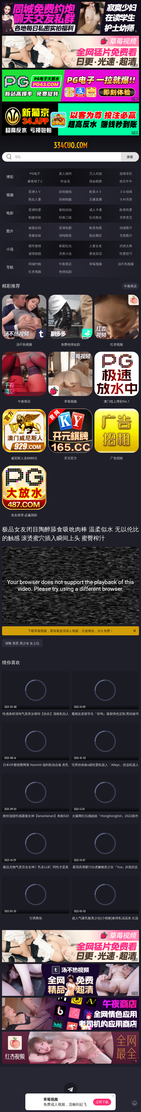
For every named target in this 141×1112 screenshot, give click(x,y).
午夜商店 (65, 264)
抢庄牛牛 (126, 181)
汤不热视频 (126, 264)
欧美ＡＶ (95, 191)
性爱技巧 (126, 253)
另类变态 (126, 217)
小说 (10, 249)
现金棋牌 (95, 181)
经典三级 (65, 217)
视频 (10, 194)
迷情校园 (34, 253)
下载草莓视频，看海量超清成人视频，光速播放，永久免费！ (82, 631)
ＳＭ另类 (126, 199)
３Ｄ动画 (126, 191)
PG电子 (35, 173)
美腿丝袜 (34, 235)
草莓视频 (95, 264)
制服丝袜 (34, 217)
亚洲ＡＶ (34, 191)
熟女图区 (95, 235)
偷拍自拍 (65, 209)
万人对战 (95, 173)
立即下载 (102, 1102)
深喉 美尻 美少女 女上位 (22, 643)
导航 (10, 267)
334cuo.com (70, 145)
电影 (10, 212)
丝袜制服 (65, 199)
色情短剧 (65, 271)
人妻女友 (95, 246)
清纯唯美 (65, 235)
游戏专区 (126, 173)
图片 (10, 231)
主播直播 (95, 199)
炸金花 (65, 181)
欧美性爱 (126, 209)
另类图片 (126, 235)
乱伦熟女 (95, 217)
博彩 (10, 176)
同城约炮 (34, 264)
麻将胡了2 (35, 181)
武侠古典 (126, 246)
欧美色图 (95, 228)
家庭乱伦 (65, 246)
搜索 (130, 157)
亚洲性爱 (34, 209)
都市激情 (34, 246)
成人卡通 (95, 209)
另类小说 (65, 253)
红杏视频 (34, 271)
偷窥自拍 (34, 228)
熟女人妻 (34, 199)
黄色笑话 (95, 253)
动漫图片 (126, 228)
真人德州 (65, 173)
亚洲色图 (65, 228)
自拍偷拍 (65, 191)
